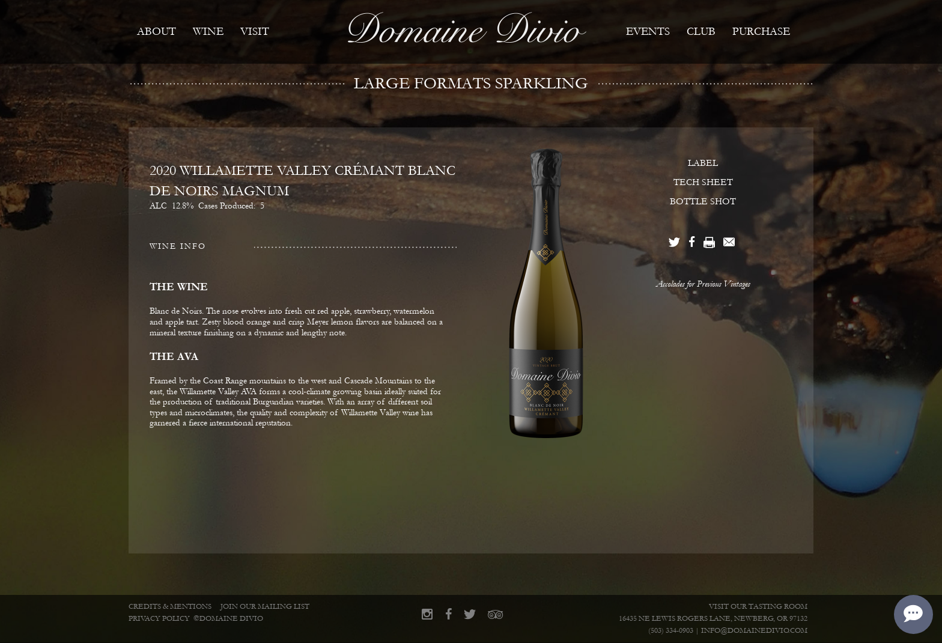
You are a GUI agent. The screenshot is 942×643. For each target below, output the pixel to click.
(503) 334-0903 (670, 630)
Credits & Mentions (170, 606)
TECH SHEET (703, 182)
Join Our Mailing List (264, 606)
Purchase (761, 31)
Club (701, 31)
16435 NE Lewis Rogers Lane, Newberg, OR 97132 (713, 618)
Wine (208, 31)
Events (648, 31)
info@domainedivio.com (754, 630)
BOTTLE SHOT (703, 201)
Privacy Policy (159, 618)
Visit (254, 31)
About (156, 31)
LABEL (703, 162)
